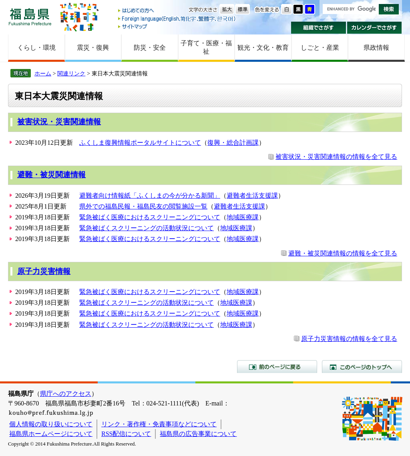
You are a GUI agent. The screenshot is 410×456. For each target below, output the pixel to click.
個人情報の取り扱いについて (50, 424)
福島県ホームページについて (50, 433)
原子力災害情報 (43, 271)
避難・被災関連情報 (51, 174)
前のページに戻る (277, 366)
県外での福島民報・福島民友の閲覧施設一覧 (143, 206)
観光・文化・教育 (263, 47)
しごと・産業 (320, 47)
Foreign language (177, 18)
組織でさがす (318, 28)
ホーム (42, 73)
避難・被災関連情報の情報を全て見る (342, 253)
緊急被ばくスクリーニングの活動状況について (146, 228)
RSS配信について (126, 433)
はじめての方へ (177, 11)
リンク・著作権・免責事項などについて (159, 424)
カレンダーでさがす (374, 28)
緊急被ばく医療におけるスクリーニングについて (149, 217)
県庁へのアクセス (65, 393)
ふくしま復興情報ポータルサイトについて (140, 142)
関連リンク (71, 73)
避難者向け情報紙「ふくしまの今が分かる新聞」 (149, 195)
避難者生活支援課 (252, 195)
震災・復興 (93, 47)
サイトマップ (177, 26)
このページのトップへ (362, 366)
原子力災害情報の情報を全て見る (349, 338)
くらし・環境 (36, 47)
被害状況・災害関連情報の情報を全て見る (336, 156)
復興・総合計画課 (233, 142)
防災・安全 (150, 47)
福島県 (30, 16)
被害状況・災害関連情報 (59, 122)
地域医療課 (243, 217)
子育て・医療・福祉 (206, 47)
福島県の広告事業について (198, 433)
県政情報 (376, 47)
